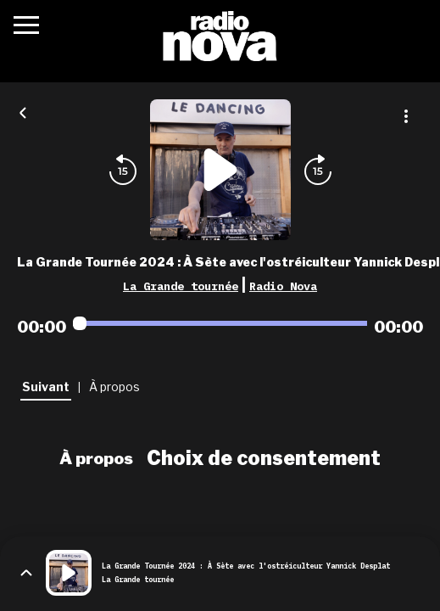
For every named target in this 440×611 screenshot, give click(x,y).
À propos (96, 458)
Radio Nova (283, 286)
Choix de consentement (264, 458)
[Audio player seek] (220, 323)
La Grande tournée (180, 286)
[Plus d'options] (406, 116)
